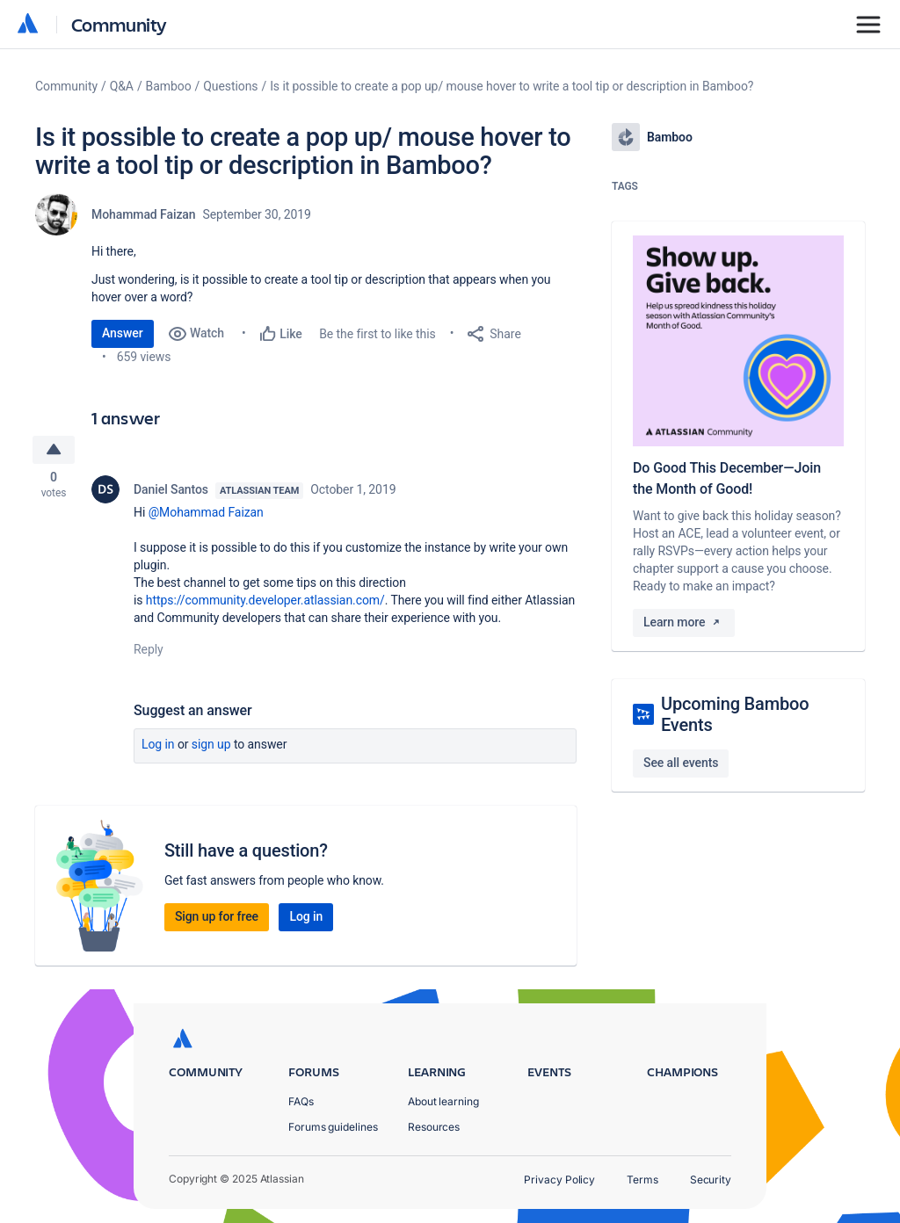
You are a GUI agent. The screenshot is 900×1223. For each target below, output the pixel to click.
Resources (434, 1126)
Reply (148, 652)
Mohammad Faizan (143, 214)
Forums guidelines (333, 1126)
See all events (680, 763)
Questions (230, 86)
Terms (642, 1179)
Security (710, 1179)
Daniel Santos (171, 492)
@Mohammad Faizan (206, 515)
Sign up (211, 747)
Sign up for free (216, 919)
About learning (443, 1101)
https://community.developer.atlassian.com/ (265, 603)
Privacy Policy (559, 1179)
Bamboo (169, 86)
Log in (158, 747)
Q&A (122, 86)
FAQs (301, 1101)
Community (119, 24)
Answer (122, 333)
